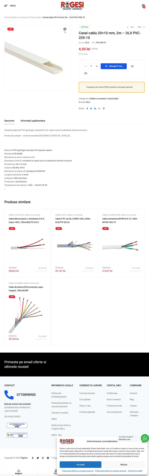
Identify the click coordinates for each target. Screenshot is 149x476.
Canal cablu (36, 17)
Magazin (18, 473)
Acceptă (81, 464)
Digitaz (24, 457)
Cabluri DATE (60, 214)
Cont (56, 473)
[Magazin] (18, 470)
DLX (87, 42)
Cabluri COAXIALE (16, 214)
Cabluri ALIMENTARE (111, 214)
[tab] (9, 121)
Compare (85, 73)
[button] (65, 31)
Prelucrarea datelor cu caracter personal (78, 470)
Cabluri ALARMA (16, 283)
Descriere (9, 121)
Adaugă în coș (115, 66)
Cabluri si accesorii (20, 17)
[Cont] (55, 470)
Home (7, 17)
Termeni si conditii (135, 470)
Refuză (123, 464)
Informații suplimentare (33, 121)
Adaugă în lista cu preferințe (132, 66)
